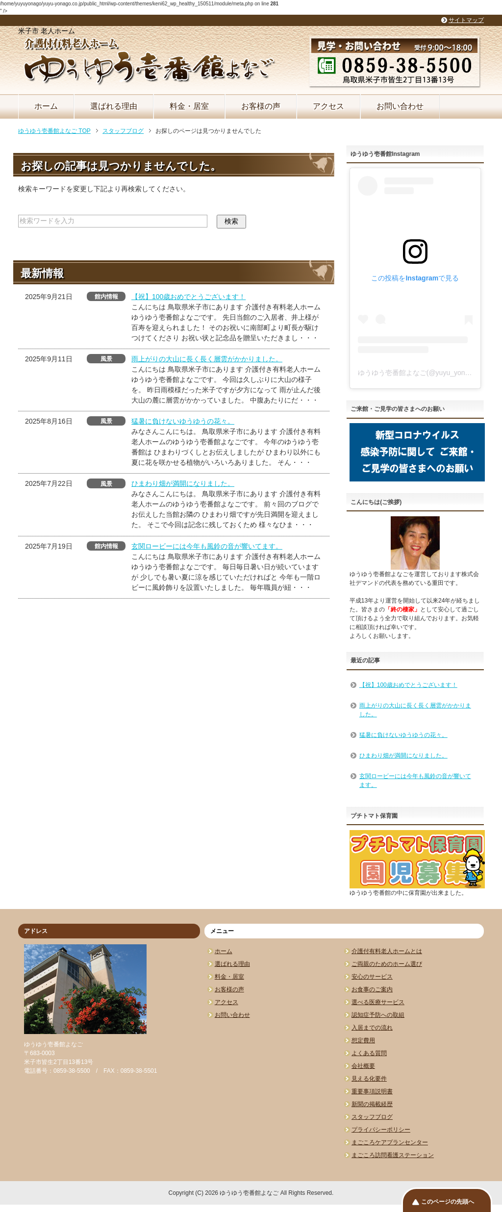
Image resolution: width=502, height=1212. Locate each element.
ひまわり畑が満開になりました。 (182, 483)
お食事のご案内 (372, 989)
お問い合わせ (400, 106)
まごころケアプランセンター (389, 1142)
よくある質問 (369, 1053)
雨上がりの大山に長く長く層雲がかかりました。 (206, 359)
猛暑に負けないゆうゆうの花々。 (182, 421)
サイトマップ (466, 20)
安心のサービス (372, 976)
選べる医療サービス (377, 1002)
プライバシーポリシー (380, 1129)
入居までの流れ (372, 1027)
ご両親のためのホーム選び (386, 963)
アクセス (328, 106)
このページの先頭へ (447, 1201)
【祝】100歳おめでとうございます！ (188, 297)
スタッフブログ (372, 1116)
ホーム (46, 106)
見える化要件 (369, 1078)
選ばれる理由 (113, 106)
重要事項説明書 (372, 1091)
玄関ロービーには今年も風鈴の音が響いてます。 (206, 546)
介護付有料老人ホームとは (386, 951)
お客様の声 (260, 106)
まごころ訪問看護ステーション (392, 1155)
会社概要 (363, 1065)
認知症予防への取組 (377, 1014)
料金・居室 (189, 106)
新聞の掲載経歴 (372, 1104)
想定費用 (363, 1040)
